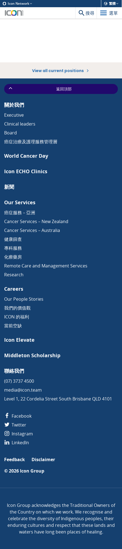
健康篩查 (13, 239)
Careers (13, 289)
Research (14, 275)
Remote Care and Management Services (45, 266)
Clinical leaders (19, 124)
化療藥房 (13, 257)
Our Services (19, 202)
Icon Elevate (19, 340)
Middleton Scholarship (32, 355)
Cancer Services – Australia (32, 230)
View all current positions (61, 70)
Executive (14, 115)
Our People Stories (23, 299)
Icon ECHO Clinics (25, 171)
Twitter (15, 425)
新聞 (9, 187)
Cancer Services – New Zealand (36, 221)
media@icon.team (23, 390)
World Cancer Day (26, 156)
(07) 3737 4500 (19, 381)
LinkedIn (16, 443)
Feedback (14, 460)
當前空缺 (13, 326)
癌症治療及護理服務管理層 (30, 142)
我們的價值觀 (17, 308)
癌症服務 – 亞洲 (19, 213)
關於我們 (14, 105)
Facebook (18, 416)
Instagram (18, 434)
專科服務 (13, 248)
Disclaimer (43, 460)
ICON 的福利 (16, 317)
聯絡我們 (14, 371)
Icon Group (32, 471)
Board (10, 133)
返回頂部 (40, 88)
